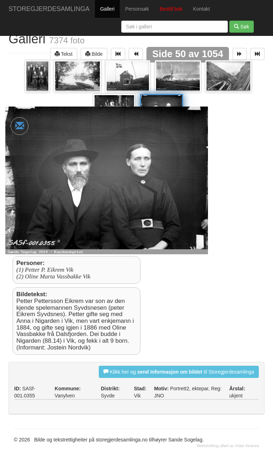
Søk (241, 26)
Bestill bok (171, 9)
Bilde (94, 54)
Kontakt (201, 9)
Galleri (107, 9)
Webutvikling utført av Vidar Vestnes (228, 446)
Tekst (64, 54)
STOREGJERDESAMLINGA (49, 8)
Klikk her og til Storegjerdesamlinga (178, 372)
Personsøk (137, 9)
